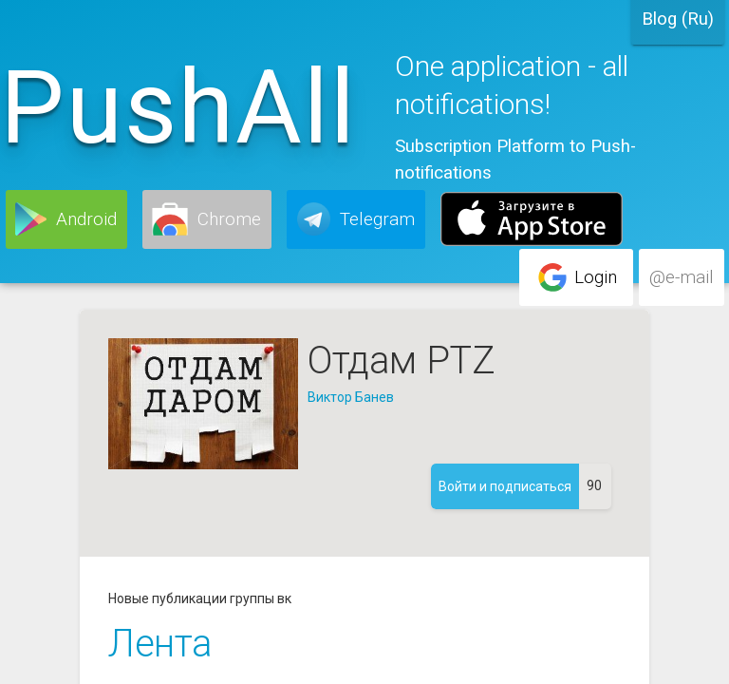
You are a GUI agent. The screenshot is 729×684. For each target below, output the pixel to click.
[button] (66, 219)
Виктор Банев (351, 397)
